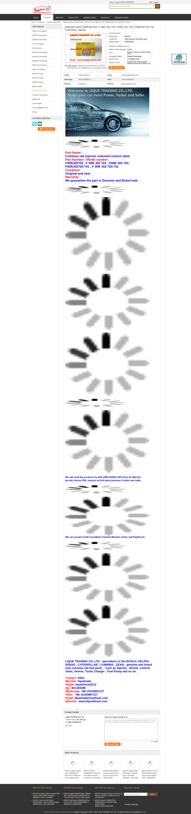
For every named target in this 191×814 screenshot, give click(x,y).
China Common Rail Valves (64, 812)
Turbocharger (37, 103)
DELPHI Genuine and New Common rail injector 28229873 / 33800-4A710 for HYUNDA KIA (109, 795)
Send (152, 794)
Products (47, 18)
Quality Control (90, 18)
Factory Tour (73, 18)
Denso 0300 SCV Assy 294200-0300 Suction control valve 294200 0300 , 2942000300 (150, 774)
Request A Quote (121, 18)
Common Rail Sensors (40, 95)
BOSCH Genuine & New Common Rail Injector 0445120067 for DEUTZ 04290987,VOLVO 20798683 (46, 795)
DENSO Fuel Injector (39, 40)
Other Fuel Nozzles (39, 69)
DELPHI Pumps (37, 78)
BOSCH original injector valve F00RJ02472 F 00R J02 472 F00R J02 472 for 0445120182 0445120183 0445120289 (73, 776)
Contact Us (105, 18)
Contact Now (118, 68)
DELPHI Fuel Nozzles (39, 57)
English (156, 2)
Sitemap (134, 804)
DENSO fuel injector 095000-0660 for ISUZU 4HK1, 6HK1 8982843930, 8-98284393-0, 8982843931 (77, 802)
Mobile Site (128, 808)
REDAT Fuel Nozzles (39, 65)
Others (34, 112)
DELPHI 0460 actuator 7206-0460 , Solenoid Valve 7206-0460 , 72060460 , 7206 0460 (130, 774)
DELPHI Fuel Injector (39, 35)
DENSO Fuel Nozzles (39, 61)
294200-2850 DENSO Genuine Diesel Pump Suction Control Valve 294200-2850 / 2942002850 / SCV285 (111, 775)
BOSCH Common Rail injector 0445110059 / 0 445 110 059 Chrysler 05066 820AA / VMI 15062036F (46, 802)
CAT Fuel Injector (38, 44)
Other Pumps (37, 86)
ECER (144, 812)
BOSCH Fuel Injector (39, 31)
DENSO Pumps (37, 82)
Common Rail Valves (54, 22)
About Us (59, 18)
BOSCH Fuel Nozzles (39, 52)
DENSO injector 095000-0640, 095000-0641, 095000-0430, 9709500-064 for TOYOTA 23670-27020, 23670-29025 (77, 795)
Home (36, 18)
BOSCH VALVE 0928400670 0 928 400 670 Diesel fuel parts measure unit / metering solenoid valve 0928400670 (92, 776)
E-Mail (127, 804)
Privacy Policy (48, 812)
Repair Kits (36, 99)
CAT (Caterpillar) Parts (40, 108)
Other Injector (37, 48)
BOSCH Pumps (37, 74)
